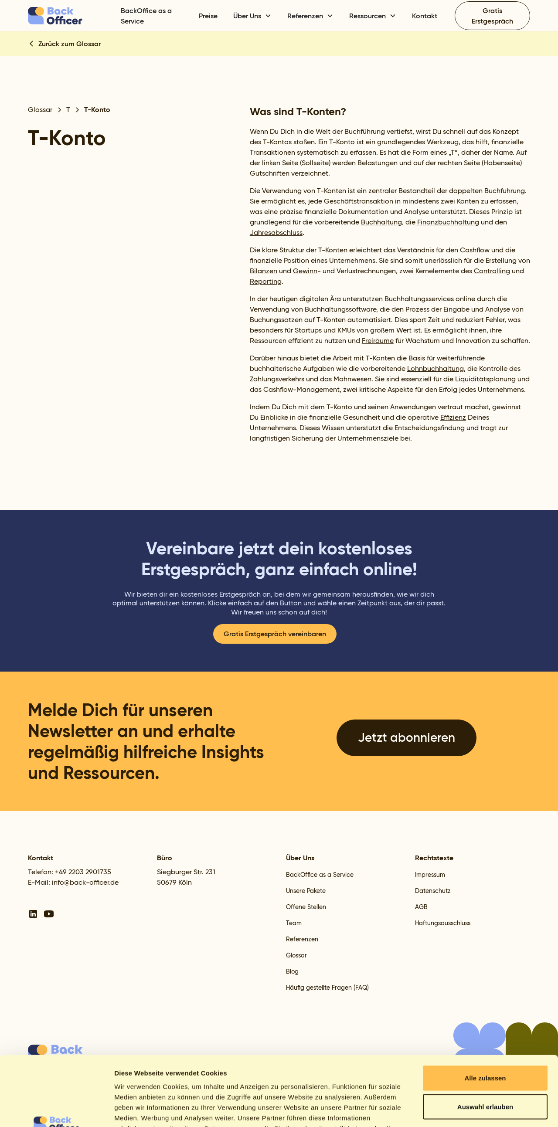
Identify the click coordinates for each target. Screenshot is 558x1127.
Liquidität (470, 379)
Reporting (266, 281)
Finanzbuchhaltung (447, 222)
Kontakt (424, 15)
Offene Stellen (306, 907)
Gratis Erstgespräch (492, 15)
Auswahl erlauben (485, 1041)
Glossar (296, 955)
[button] (252, 15)
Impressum (430, 875)
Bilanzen (263, 271)
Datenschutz (433, 891)
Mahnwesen (352, 379)
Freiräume (378, 340)
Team (294, 923)
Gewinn (305, 271)
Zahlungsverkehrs (277, 379)
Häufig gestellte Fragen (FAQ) (327, 987)
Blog (292, 971)
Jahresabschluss (276, 232)
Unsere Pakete (306, 891)
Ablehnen (485, 1069)
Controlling (492, 271)
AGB (421, 907)
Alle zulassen (485, 1012)
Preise (208, 15)
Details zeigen (464, 1109)
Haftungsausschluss (442, 923)
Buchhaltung (381, 222)
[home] (69, 15)
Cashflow (475, 250)
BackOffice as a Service (146, 15)
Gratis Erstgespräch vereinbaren (275, 633)
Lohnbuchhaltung (435, 368)
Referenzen (302, 939)
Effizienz (453, 417)
